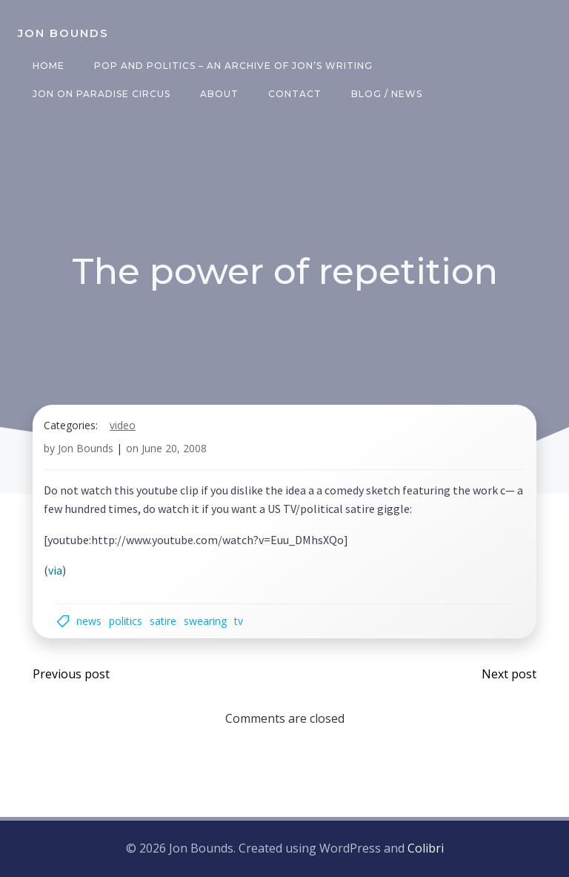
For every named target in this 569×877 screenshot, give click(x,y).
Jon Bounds (85, 448)
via (55, 570)
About (219, 93)
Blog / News (386, 93)
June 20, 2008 (174, 448)
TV (238, 621)
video (123, 425)
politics (125, 621)
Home (48, 65)
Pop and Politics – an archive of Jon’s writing (233, 65)
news (89, 621)
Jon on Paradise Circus (101, 93)
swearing (205, 621)
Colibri (425, 848)
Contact (295, 93)
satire (163, 621)
